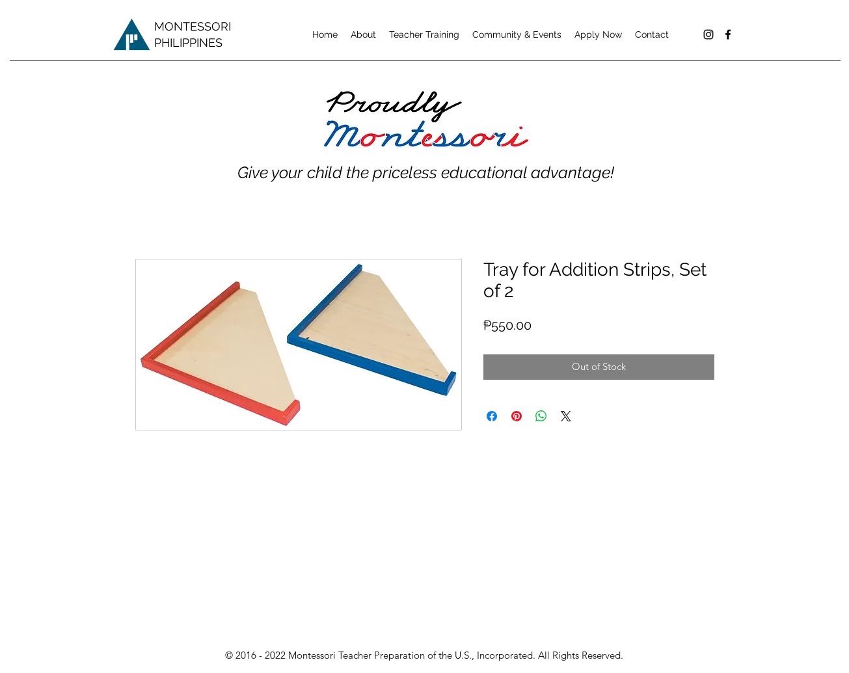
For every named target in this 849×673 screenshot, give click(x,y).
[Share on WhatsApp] (541, 416)
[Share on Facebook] (492, 416)
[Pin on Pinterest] (516, 416)
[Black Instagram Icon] (708, 34)
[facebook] (727, 34)
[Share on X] (566, 416)
